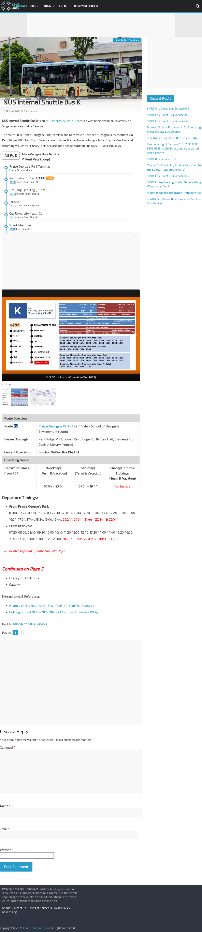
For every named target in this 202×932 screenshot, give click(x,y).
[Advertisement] (101, 25)
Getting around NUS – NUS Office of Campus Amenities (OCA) (53, 612)
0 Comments (30, 111)
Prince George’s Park (54, 426)
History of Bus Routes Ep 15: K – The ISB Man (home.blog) (51, 605)
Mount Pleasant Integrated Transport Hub (174, 192)
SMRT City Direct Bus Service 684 (168, 176)
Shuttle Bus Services (127, 40)
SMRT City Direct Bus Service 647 (168, 121)
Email (4, 829)
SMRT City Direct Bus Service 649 (168, 108)
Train (47, 6)
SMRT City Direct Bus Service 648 (168, 114)
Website (5, 850)
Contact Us (19, 907)
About (6, 907)
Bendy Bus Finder (86, 6)
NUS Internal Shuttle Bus (62, 121)
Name (5, 806)
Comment (7, 747)
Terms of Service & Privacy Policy (49, 907)
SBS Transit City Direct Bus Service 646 (172, 138)
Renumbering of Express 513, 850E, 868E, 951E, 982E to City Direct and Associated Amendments (173, 148)
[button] (134, 335)
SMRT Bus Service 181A (161, 159)
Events (64, 6)
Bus (32, 6)
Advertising (9, 912)
